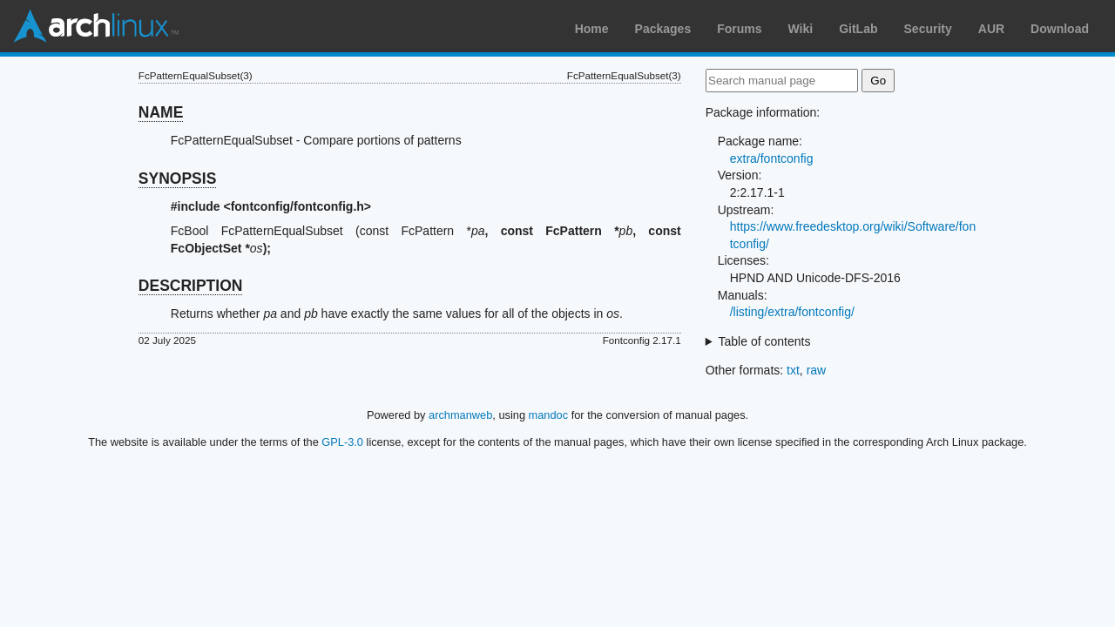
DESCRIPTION (191, 285)
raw (817, 370)
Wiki (801, 29)
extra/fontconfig (772, 158)
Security (928, 29)
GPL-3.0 (342, 441)
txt (793, 370)
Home (592, 29)
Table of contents (765, 341)
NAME (161, 112)
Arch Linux (96, 26)
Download (1060, 29)
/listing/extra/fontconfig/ (792, 312)
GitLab (858, 29)
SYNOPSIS (177, 178)
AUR (991, 29)
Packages (663, 29)
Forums (739, 29)
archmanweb (460, 414)
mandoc (549, 414)
